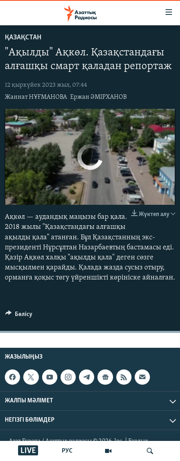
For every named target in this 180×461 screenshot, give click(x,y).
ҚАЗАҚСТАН (23, 37)
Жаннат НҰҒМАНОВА (36, 97)
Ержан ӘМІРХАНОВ (98, 97)
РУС (67, 451)
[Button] (18, 316)
